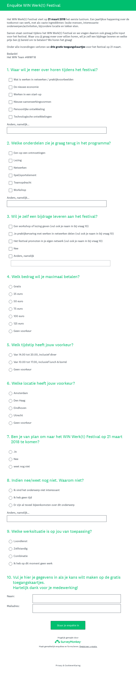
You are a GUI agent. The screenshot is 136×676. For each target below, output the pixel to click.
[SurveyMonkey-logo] (68, 641)
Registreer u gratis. (88, 646)
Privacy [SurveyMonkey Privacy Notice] (59, 665)
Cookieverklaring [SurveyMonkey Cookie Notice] (72, 665)
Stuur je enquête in (68, 625)
